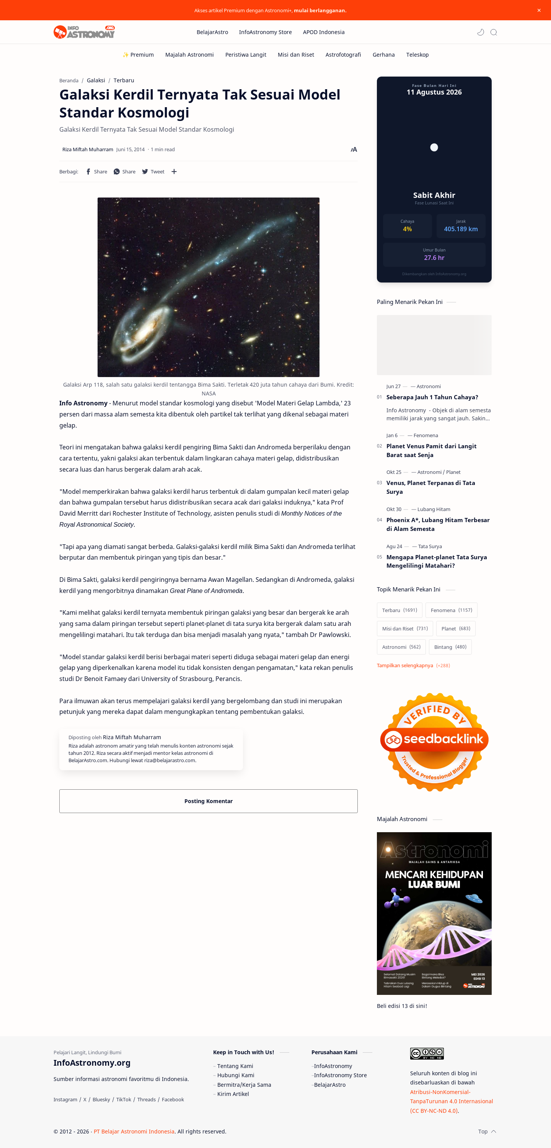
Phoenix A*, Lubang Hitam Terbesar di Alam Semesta (438, 524)
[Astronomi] (429, 386)
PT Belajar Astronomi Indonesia (134, 1131)
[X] (84, 1099)
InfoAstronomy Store (340, 1075)
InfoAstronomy (333, 1066)
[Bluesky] (101, 1099)
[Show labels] (415, 665)
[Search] (493, 32)
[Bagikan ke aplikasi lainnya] (174, 171)
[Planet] (453, 472)
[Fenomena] (426, 435)
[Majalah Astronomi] (189, 54)
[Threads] (146, 1099)
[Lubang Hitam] (433, 509)
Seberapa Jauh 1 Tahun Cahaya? (432, 397)
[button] (480, 32)
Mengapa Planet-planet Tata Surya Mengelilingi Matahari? (436, 561)
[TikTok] (123, 1099)
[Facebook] (173, 1099)
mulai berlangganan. (320, 10)
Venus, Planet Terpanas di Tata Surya (430, 487)
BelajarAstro (330, 1084)
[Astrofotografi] (343, 54)
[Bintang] (450, 647)
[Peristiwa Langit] (245, 54)
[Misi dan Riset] (296, 54)
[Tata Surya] (430, 546)
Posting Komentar (208, 801)
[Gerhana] (384, 54)
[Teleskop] (417, 54)
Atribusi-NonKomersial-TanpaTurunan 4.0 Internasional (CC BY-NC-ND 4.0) (451, 1101)
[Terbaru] (399, 610)
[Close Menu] (539, 10)
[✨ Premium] (138, 54)
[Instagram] (65, 1099)
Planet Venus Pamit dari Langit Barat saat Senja (431, 450)
